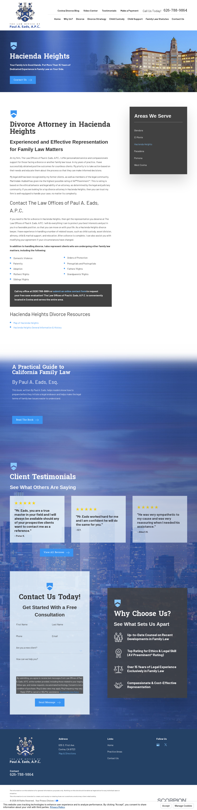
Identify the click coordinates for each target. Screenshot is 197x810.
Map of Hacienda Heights (26, 323)
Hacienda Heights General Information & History (37, 327)
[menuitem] (158, 130)
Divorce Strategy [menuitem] (96, 19)
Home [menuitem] (57, 19)
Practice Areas (114, 751)
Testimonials (109, 10)
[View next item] (36, 552)
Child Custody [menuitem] (117, 19)
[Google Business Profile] (158, 744)
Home (110, 745)
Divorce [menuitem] (80, 19)
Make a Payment (130, 10)
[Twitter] (165, 744)
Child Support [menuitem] (135, 19)
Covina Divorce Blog (68, 10)
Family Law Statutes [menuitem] (157, 19)
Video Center (90, 10)
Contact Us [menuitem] (178, 19)
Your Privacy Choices (47, 800)
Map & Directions (67, 753)
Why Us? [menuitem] (68, 19)
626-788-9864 (175, 11)
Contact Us (113, 758)
